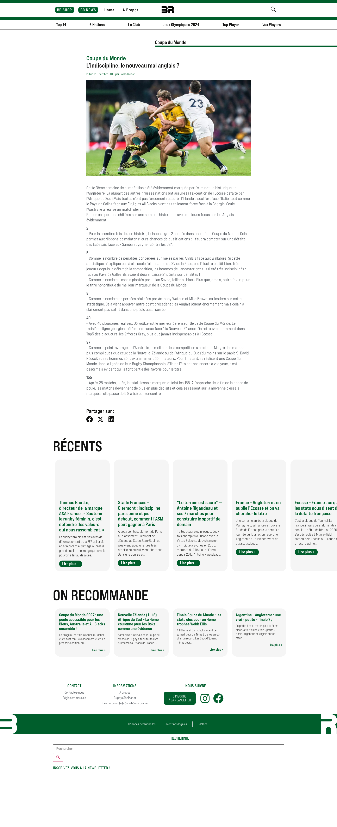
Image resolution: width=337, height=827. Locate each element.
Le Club (134, 24)
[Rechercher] (58, 757)
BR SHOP (64, 9)
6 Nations (97, 24)
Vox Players (271, 24)
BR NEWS (88, 9)
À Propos (131, 9)
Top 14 (61, 24)
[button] (89, 419)
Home (109, 9)
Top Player (231, 24)
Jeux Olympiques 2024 (181, 24)
